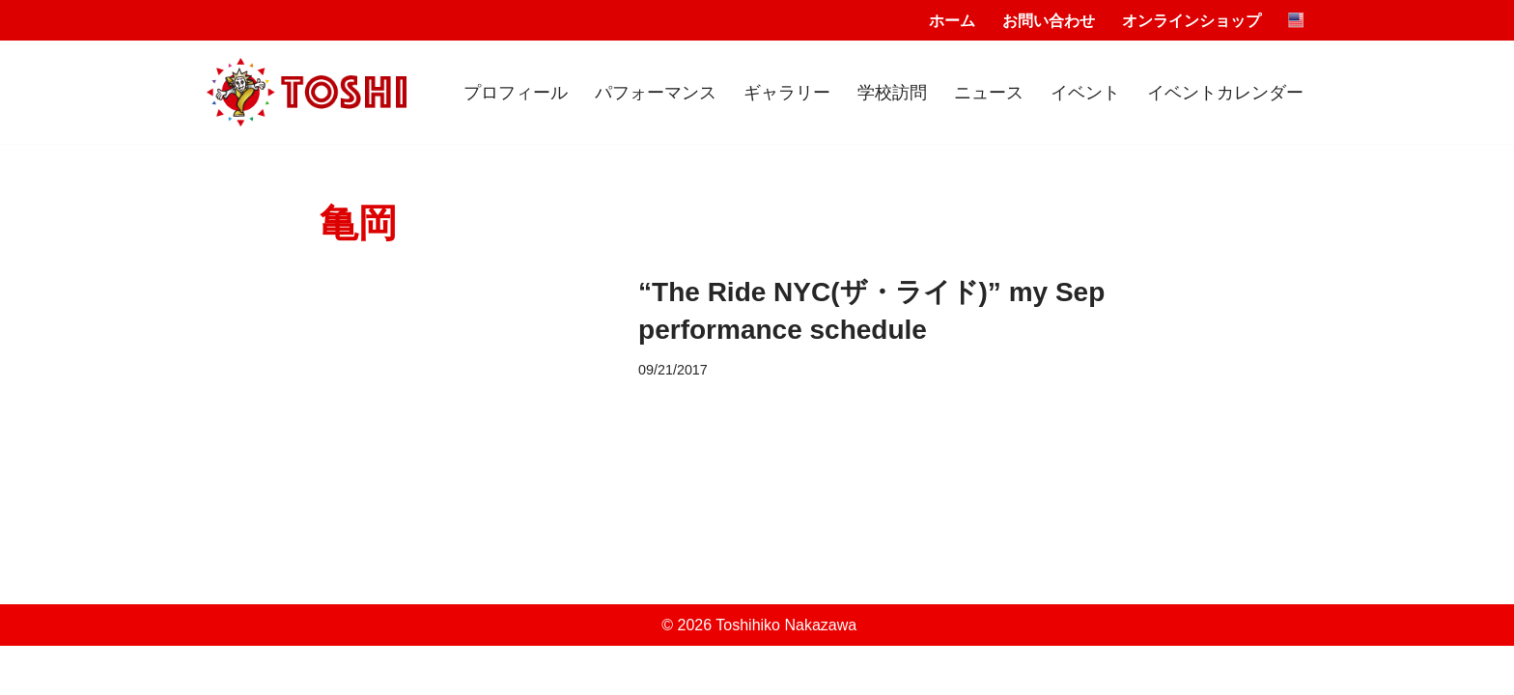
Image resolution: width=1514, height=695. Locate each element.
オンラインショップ (1191, 21)
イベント (1085, 92)
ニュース (988, 92)
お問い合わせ (1048, 21)
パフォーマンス (655, 92)
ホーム (952, 21)
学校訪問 (892, 92)
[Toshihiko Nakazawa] (307, 93)
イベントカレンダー (1225, 92)
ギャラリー (786, 92)
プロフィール (515, 92)
